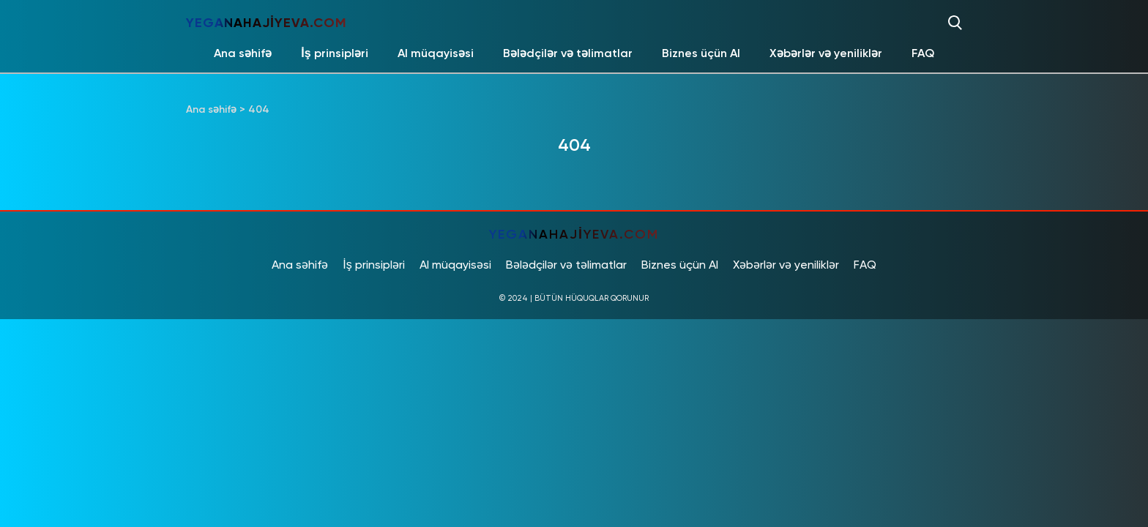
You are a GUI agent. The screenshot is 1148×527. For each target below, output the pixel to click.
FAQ (923, 53)
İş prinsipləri (334, 53)
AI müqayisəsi (436, 53)
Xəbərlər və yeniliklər (825, 53)
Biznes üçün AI (701, 53)
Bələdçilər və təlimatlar (568, 53)
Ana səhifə (243, 53)
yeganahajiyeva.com (266, 23)
